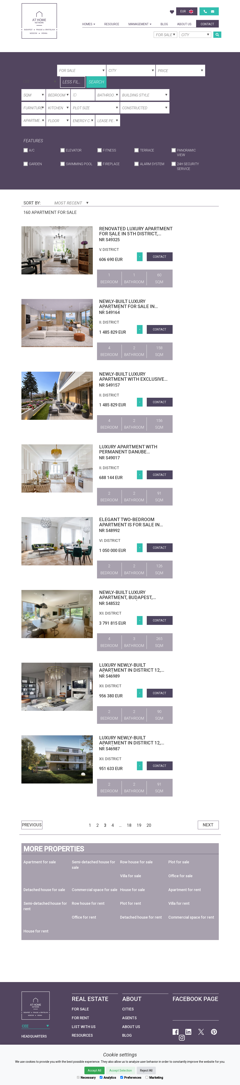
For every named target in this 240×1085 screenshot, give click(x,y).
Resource (111, 24)
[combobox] (39, 81)
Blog (164, 24)
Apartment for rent (184, 889)
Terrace (147, 150)
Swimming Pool (79, 164)
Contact (207, 24)
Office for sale (180, 876)
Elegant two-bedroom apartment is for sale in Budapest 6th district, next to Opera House (133, 527)
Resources (82, 1035)
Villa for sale (130, 876)
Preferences (130, 1077)
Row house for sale (136, 862)
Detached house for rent (141, 917)
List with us (84, 1026)
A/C (31, 150)
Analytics (108, 1077)
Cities (128, 1009)
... (120, 825)
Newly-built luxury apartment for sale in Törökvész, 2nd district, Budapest (129, 309)
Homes (88, 24)
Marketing (154, 1077)
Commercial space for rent (191, 917)
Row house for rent (88, 903)
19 (139, 825)
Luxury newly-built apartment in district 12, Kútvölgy (130, 670)
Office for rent (84, 917)
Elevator (73, 150)
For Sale (80, 1009)
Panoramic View (186, 152)
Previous (32, 824)
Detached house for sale (44, 889)
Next (208, 824)
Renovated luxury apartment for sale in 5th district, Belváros (135, 233)
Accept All (94, 1070)
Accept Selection (120, 1070)
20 (149, 825)
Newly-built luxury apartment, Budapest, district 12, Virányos (126, 597)
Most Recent (71, 202)
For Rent (80, 1018)
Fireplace (111, 164)
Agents (129, 1018)
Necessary (86, 1077)
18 (129, 825)
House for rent (36, 931)
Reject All (146, 1070)
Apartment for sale (40, 862)
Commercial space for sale (94, 889)
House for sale (132, 889)
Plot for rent (130, 903)
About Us (184, 24)
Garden (35, 164)
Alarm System (152, 164)
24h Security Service (188, 166)
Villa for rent (179, 903)
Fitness (109, 150)
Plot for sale (178, 862)
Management (140, 24)
